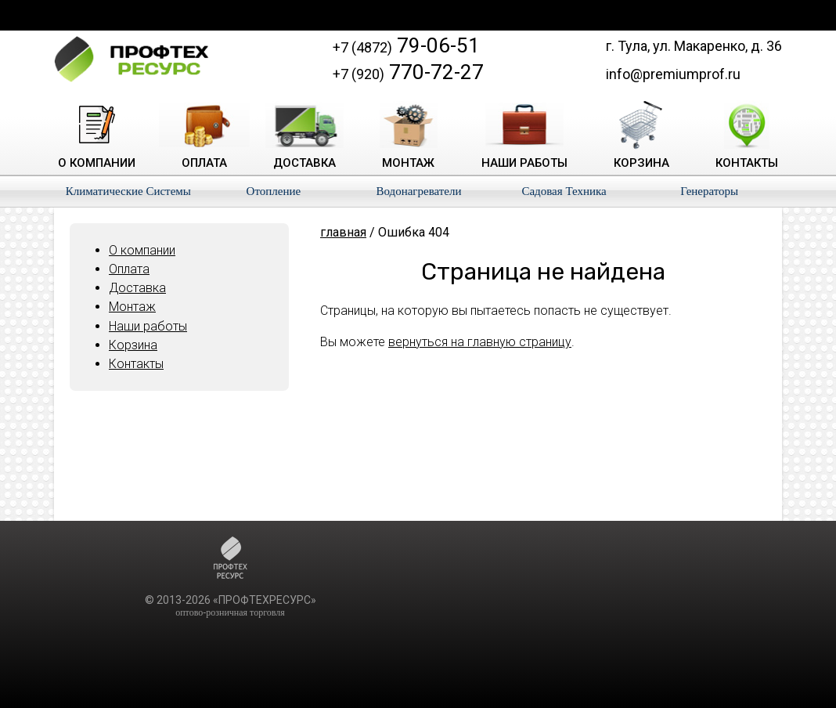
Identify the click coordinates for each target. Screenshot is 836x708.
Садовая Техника (563, 191)
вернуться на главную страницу (479, 341)
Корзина (133, 345)
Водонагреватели (418, 191)
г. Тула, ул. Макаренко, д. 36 (694, 46)
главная (343, 232)
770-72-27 (408, 72)
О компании (142, 250)
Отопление (274, 191)
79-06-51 (406, 45)
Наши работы (148, 326)
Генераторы (709, 191)
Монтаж (132, 306)
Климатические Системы (128, 191)
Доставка (137, 287)
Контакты (136, 363)
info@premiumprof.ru (673, 74)
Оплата (129, 269)
